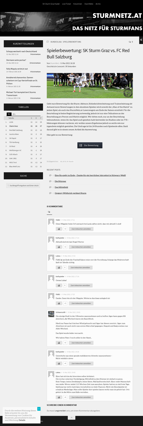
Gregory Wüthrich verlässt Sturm (70, 193)
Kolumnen (77, 4)
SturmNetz (88, 4)
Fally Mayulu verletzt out (17, 68)
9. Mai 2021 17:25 (68, 294)
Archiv (98, 4)
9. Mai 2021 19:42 (69, 372)
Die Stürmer (60, 181)
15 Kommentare (35, 63)
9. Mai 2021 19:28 (73, 351)
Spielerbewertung (73, 41)
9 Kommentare (35, 54)
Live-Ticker (66, 4)
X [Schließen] (38, 409)
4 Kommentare (35, 72)
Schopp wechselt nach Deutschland (21, 51)
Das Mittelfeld (61, 187)
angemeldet (60, 410)
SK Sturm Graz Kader (51, 4)
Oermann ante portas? (16, 60)
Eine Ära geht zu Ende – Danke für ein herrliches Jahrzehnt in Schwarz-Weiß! (90, 175)
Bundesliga (56, 41)
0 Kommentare (35, 86)
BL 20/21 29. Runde (66, 161)
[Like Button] (59, 229)
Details (22, 420)
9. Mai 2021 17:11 (68, 220)
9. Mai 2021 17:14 (73, 237)
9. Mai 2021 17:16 (73, 276)
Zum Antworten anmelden (81, 229)
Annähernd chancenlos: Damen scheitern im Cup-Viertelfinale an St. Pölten (22, 80)
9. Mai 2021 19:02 (74, 312)
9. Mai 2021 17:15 (69, 255)
